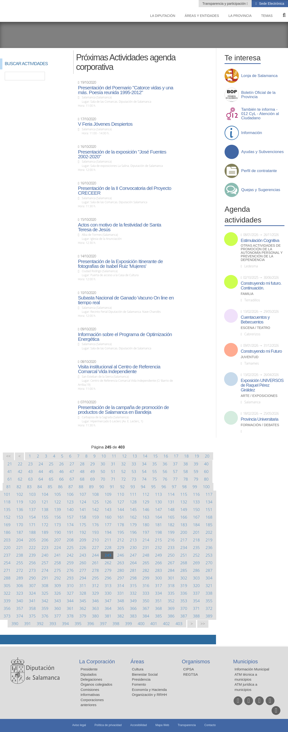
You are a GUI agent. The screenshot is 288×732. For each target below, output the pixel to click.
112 (145, 494)
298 (133, 578)
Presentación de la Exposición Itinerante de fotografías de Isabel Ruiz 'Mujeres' (120, 264)
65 (51, 479)
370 (183, 608)
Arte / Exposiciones (259, 396)
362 (82, 608)
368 (158, 608)
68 (82, 479)
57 (175, 471)
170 (19, 524)
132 (183, 502)
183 (183, 524)
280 (120, 570)
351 (158, 600)
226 (82, 547)
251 (183, 555)
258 (57, 562)
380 (95, 616)
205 (32, 540)
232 (158, 547)
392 (40, 623)
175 (82, 524)
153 (19, 517)
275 (57, 570)
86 (60, 486)
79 (196, 479)
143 (108, 509)
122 (57, 502)
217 (183, 540)
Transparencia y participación (224, 3)
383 (133, 616)
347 (108, 600)
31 (113, 464)
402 (166, 623)
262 (108, 562)
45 (51, 471)
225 (70, 547)
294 (82, 578)
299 (145, 578)
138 (45, 509)
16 (165, 456)
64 (40, 479)
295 (95, 578)
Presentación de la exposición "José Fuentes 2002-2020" (122, 154)
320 (196, 585)
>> (203, 623)
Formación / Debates (260, 425)
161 (120, 517)
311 (82, 585)
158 (82, 517)
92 (122, 486)
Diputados (89, 674)
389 (209, 616)
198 (158, 532)
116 (196, 494)
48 (82, 471)
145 (133, 509)
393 (52, 623)
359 (45, 608)
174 (70, 524)
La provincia (240, 16)
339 (7, 600)
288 (7, 578)
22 (20, 464)
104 (45, 494)
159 (95, 517)
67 (72, 479)
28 (82, 464)
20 (207, 456)
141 (82, 509)
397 (103, 623)
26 (61, 464)
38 (185, 464)
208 (70, 540)
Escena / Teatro (255, 328)
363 (95, 608)
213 (133, 540)
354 (196, 600)
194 (108, 532)
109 (108, 494)
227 (95, 547)
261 (95, 562)
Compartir (6, 639)
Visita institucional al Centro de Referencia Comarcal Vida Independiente (119, 369)
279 (108, 570)
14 (145, 456)
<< (8, 456)
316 (145, 585)
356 (7, 608)
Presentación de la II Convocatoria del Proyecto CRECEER (124, 190)
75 (154, 479)
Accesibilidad (138, 725)
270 (209, 562)
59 (196, 471)
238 (19, 555)
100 (206, 486)
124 (82, 502)
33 (134, 464)
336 (183, 593)
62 (20, 479)
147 (158, 509)
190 (57, 532)
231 (145, 547)
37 (175, 464)
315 (133, 585)
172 (45, 524)
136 (19, 509)
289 (19, 578)
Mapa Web (162, 725)
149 (183, 509)
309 (57, 585)
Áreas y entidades (202, 16)
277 (82, 570)
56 (165, 471)
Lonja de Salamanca (259, 76)
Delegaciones (91, 679)
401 (153, 623)
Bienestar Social (145, 674)
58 (185, 471)
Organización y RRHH (149, 695)
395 (78, 623)
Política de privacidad (108, 725)
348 (120, 600)
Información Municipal (252, 669)
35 (154, 464)
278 (95, 570)
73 (134, 479)
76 (165, 479)
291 (45, 578)
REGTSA (190, 674)
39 (196, 464)
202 (209, 532)
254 (7, 562)
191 (70, 532)
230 (133, 547)
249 (158, 555)
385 (158, 616)
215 (158, 540)
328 (82, 593)
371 (196, 608)
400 (141, 623)
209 (82, 540)
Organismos (196, 662)
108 (95, 494)
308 (45, 585)
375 (32, 616)
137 (32, 509)
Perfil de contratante (259, 171)
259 (70, 562)
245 (108, 555)
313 (108, 585)
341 (32, 600)
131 (171, 502)
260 (82, 562)
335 (171, 593)
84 (39, 486)
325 (45, 593)
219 (209, 540)
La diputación (162, 16)
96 (164, 486)
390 (14, 623)
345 (82, 600)
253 (209, 555)
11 (114, 456)
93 (132, 486)
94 (143, 486)
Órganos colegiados (96, 684)
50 (103, 471)
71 (113, 479)
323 (19, 593)
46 (61, 471)
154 (32, 517)
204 (19, 540)
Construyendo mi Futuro (261, 351)
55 (154, 471)
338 (209, 593)
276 (70, 570)
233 (171, 547)
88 (81, 486)
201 (196, 532)
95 (153, 486)
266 (158, 562)
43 (30, 471)
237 (7, 555)
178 (120, 524)
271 (7, 570)
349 (133, 600)
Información (251, 133)
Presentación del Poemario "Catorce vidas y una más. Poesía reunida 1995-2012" (125, 90)
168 (209, 517)
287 (209, 570)
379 (82, 616)
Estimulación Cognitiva (260, 240)
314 (120, 585)
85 (50, 486)
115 (183, 494)
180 (145, 524)
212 (120, 540)
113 (158, 494)
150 (196, 509)
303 (196, 578)
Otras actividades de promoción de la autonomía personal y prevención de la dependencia (262, 253)
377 (57, 616)
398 (115, 623)
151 (209, 509)
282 (145, 570)
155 (45, 517)
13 (134, 456)
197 (145, 532)
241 (57, 555)
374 (19, 616)
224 (57, 547)
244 (95, 555)
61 (9, 479)
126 (108, 502)
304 (209, 578)
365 (120, 608)
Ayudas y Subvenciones (262, 152)
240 (45, 555)
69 (92, 479)
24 (40, 464)
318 (171, 585)
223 (45, 547)
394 (65, 623)
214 (145, 540)
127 (120, 502)
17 (176, 456)
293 (70, 578)
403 (179, 623)
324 (32, 593)
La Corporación (97, 662)
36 (165, 464)
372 (209, 608)
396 (90, 623)
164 (158, 517)
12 (124, 456)
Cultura (137, 669)
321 (209, 585)
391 (27, 623)
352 (171, 600)
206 (45, 540)
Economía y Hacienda (149, 690)
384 (145, 616)
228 (108, 547)
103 (32, 494)
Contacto (210, 725)
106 (70, 494)
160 (108, 517)
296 (108, 578)
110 (120, 494)
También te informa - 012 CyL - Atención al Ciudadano (260, 113)
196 (133, 532)
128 (133, 502)
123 (70, 502)
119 (19, 502)
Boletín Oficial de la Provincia (258, 95)
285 (183, 570)
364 (108, 608)
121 (45, 502)
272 (19, 570)
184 (196, 524)
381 (108, 616)
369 (171, 608)
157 (70, 517)
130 (158, 502)
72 (123, 479)
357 (19, 608)
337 (196, 593)
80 (206, 479)
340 (19, 600)
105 (57, 494)
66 (61, 479)
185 (209, 524)
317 (158, 585)
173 (57, 524)
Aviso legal (79, 725)
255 (19, 562)
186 (7, 532)
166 (183, 517)
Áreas (137, 662)
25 (51, 464)
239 (32, 555)
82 (19, 486)
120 (32, 502)
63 (30, 479)
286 (196, 570)
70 (103, 479)
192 (82, 532)
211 (108, 540)
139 (57, 509)
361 (70, 608)
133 (196, 502)
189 (45, 532)
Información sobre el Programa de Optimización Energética (125, 337)
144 (120, 509)
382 (120, 616)
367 (145, 608)
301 (171, 578)
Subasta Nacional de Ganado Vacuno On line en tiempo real (126, 300)
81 (8, 486)
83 (29, 486)
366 (133, 608)
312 (95, 585)
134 (209, 502)
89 (91, 486)
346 (95, 600)
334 (158, 593)
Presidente (89, 669)
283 (158, 570)
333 (145, 593)
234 (183, 547)
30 (103, 464)
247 (133, 555)
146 (145, 509)
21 (9, 464)
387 (183, 616)
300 (158, 578)
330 (108, 593)
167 (196, 517)
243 (82, 555)
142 (95, 509)
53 (134, 471)
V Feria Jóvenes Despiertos (105, 124)
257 (45, 562)
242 (70, 555)
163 (145, 517)
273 (32, 570)
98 (184, 486)
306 (19, 585)
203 (7, 540)
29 (92, 464)
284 (171, 570)
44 (40, 471)
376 (45, 616)
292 (57, 578)
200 (183, 532)
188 (32, 532)
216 (171, 540)
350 (145, 600)
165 (171, 517)
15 (155, 456)
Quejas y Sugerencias (260, 190)
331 (120, 593)
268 (183, 562)
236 (209, 547)
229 (120, 547)
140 (70, 509)
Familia (247, 294)
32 (123, 464)
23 (30, 464)
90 (101, 486)
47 (72, 471)
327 (70, 593)
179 (133, 524)
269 (196, 562)
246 (120, 555)
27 (72, 464)
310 (70, 585)
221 (19, 547)
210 (95, 540)
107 (82, 494)
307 (32, 585)
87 (70, 486)
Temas (267, 16)
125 (95, 502)
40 (206, 464)
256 (32, 562)
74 (144, 479)
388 (196, 616)
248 (145, 555)
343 (57, 600)
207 (57, 540)
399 (128, 623)
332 (133, 593)
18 (186, 456)
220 (7, 547)
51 (113, 471)
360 (57, 608)
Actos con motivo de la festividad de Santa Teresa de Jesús (119, 227)
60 (206, 471)
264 (133, 562)
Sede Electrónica (271, 3)
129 (145, 502)
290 (32, 578)
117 (209, 494)
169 (7, 524)
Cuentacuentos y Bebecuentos (255, 319)
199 (171, 532)
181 (158, 524)
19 (196, 456)
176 (95, 524)
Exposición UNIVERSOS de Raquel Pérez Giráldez (262, 385)
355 (209, 600)
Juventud (250, 357)
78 (185, 479)
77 (175, 479)
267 (171, 562)
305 (7, 585)
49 (92, 471)
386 (171, 616)
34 (144, 464)
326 (57, 593)
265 (145, 562)
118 (7, 502)
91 (112, 486)
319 (183, 585)
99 (194, 486)
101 (7, 494)
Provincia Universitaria (259, 419)
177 (108, 524)
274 (45, 570)
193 (95, 532)
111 (133, 494)
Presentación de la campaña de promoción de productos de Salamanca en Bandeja (123, 409)
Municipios (245, 662)
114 (171, 494)
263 (120, 562)
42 (20, 471)
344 (70, 600)
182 (171, 524)
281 (133, 570)
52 (123, 471)
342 (45, 600)
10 (103, 456)
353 (183, 600)
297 (120, 578)
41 (9, 471)
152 (7, 517)
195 (120, 532)
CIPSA (188, 669)
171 (32, 524)
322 (7, 593)
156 (57, 517)
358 (32, 608)
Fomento (139, 684)
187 (19, 532)
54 (144, 471)
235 (196, 547)
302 (183, 578)
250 (171, 555)
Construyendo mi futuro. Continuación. (261, 285)
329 (95, 593)
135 (7, 509)
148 (171, 509)
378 (70, 616)
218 (196, 540)
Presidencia (141, 679)
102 (19, 494)
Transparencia (187, 725)
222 (32, 547)
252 (196, 555)
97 (174, 486)
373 (7, 616)
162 (133, 517)
